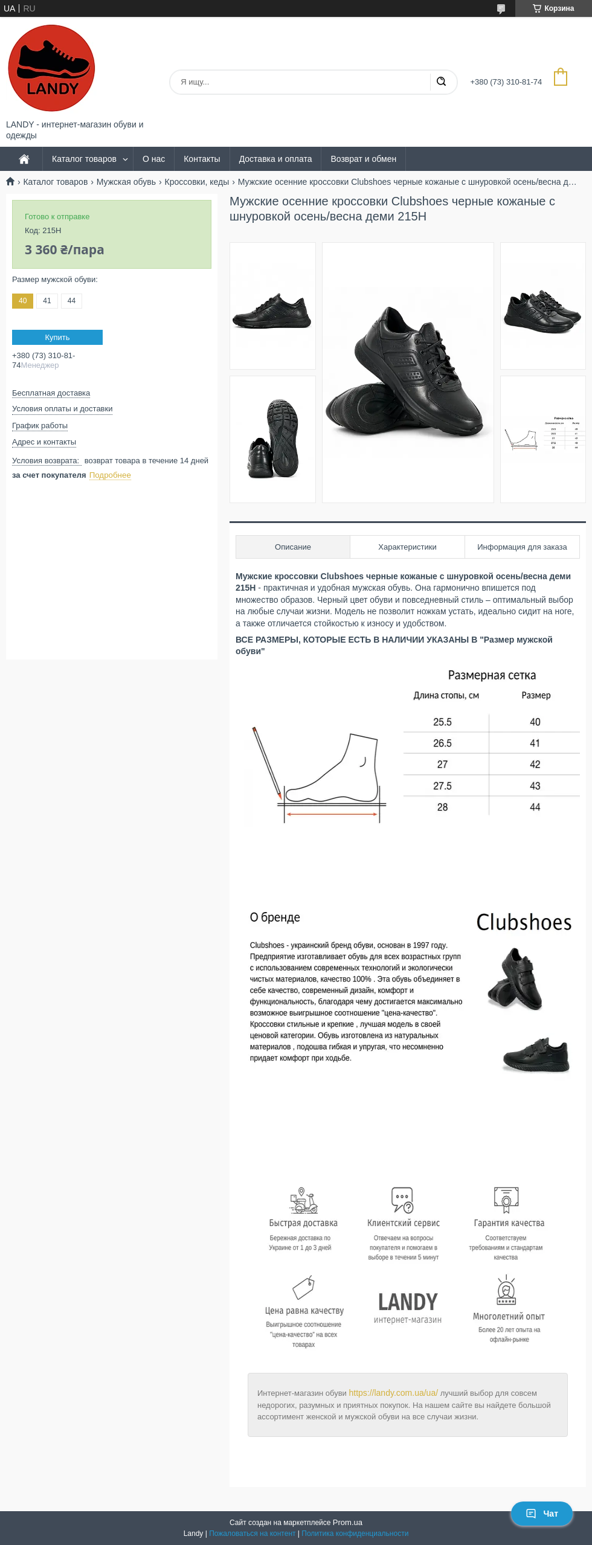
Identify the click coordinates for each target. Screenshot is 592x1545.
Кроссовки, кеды (196, 182)
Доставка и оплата (275, 159)
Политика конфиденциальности (354, 1533)
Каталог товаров (84, 159)
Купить (57, 337)
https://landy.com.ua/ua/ (393, 1393)
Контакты (202, 159)
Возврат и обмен (363, 159)
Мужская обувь (126, 182)
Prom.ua (347, 1522)
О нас (154, 159)
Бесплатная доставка (51, 392)
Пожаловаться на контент (252, 1533)
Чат (542, 1513)
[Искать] (441, 82)
